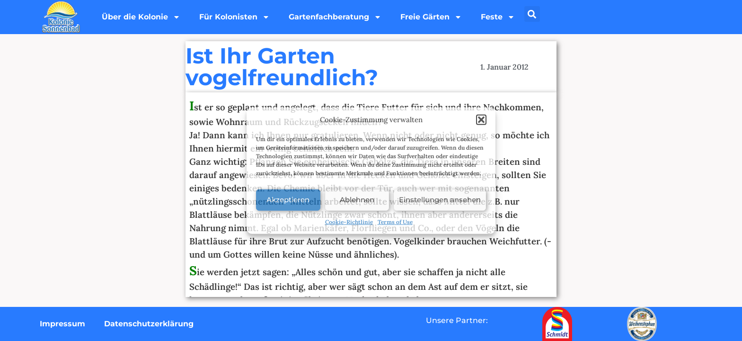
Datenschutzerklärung (149, 323)
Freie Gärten (431, 17)
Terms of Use (395, 221)
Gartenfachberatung (335, 17)
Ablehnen (357, 199)
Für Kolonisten (234, 17)
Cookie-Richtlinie (349, 221)
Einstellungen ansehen (440, 199)
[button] (481, 120)
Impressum (62, 323)
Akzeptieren (287, 199)
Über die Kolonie (141, 17)
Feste (498, 17)
